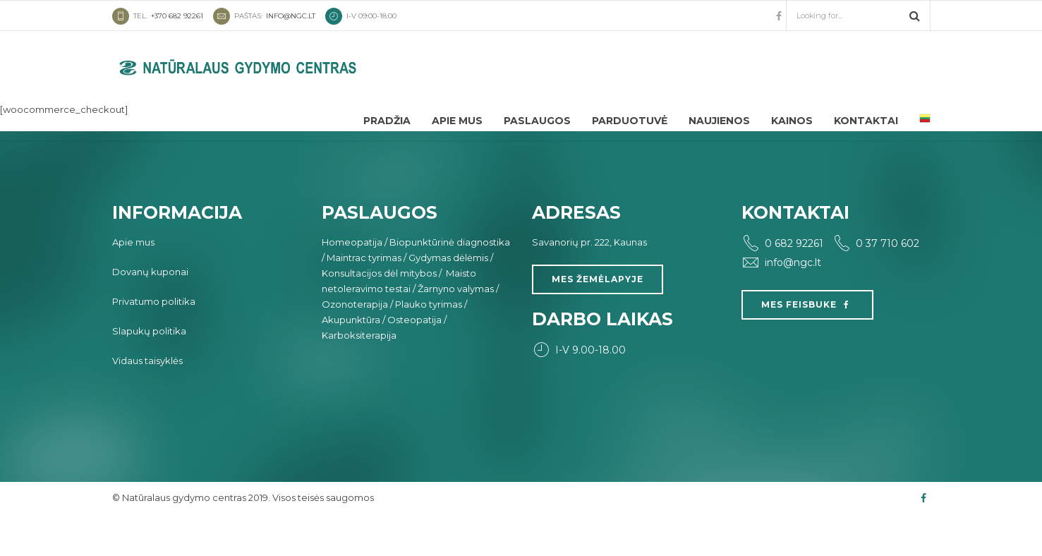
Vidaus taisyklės (147, 399)
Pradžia (387, 120)
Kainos (792, 120)
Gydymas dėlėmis (448, 296)
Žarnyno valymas (456, 327)
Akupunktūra (351, 358)
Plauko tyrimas (428, 343)
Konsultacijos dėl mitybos (379, 312)
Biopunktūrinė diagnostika (449, 280)
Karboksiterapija (359, 374)
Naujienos (719, 120)
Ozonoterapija (355, 343)
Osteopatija (414, 358)
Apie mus (457, 120)
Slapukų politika (149, 369)
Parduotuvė (629, 120)
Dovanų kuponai (150, 310)
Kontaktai (866, 120)
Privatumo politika (153, 340)
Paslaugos (537, 120)
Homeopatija (352, 280)
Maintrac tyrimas (364, 296)
